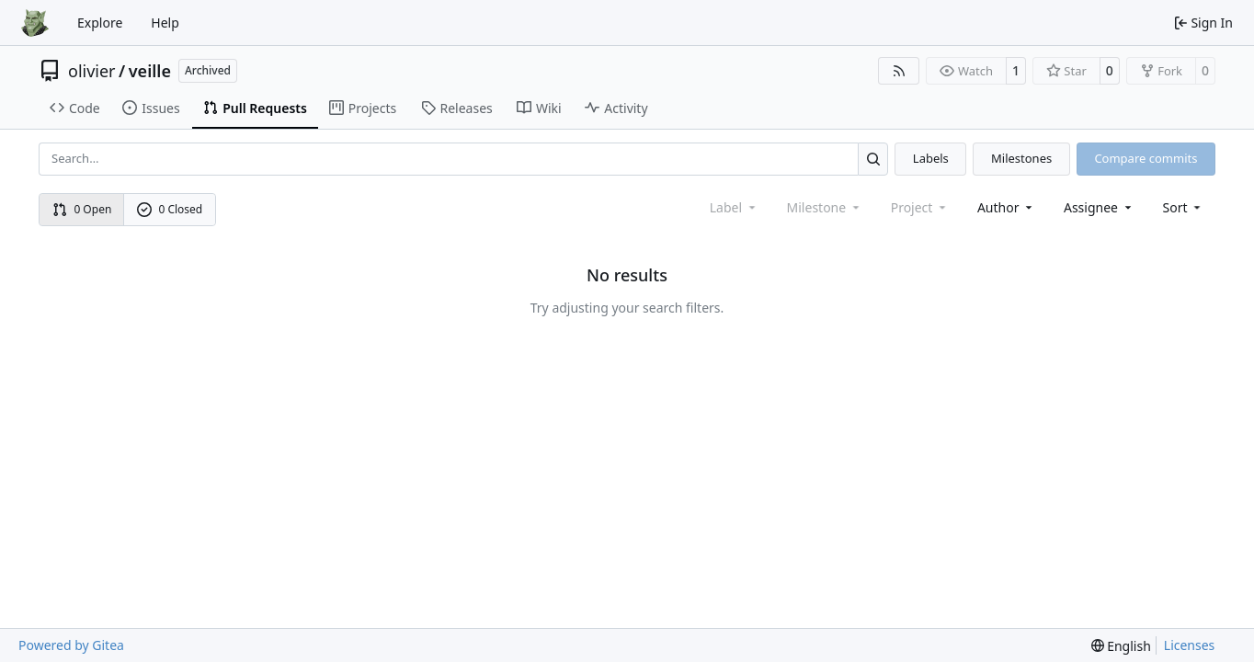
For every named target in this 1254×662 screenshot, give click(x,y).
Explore (99, 22)
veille (150, 71)
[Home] (35, 23)
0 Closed (170, 209)
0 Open (82, 209)
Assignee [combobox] (1099, 207)
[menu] (1183, 207)
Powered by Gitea (71, 645)
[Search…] (873, 159)
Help (165, 22)
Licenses (1189, 645)
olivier (92, 71)
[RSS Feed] (899, 71)
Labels (931, 158)
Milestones (1021, 158)
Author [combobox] (1006, 207)
